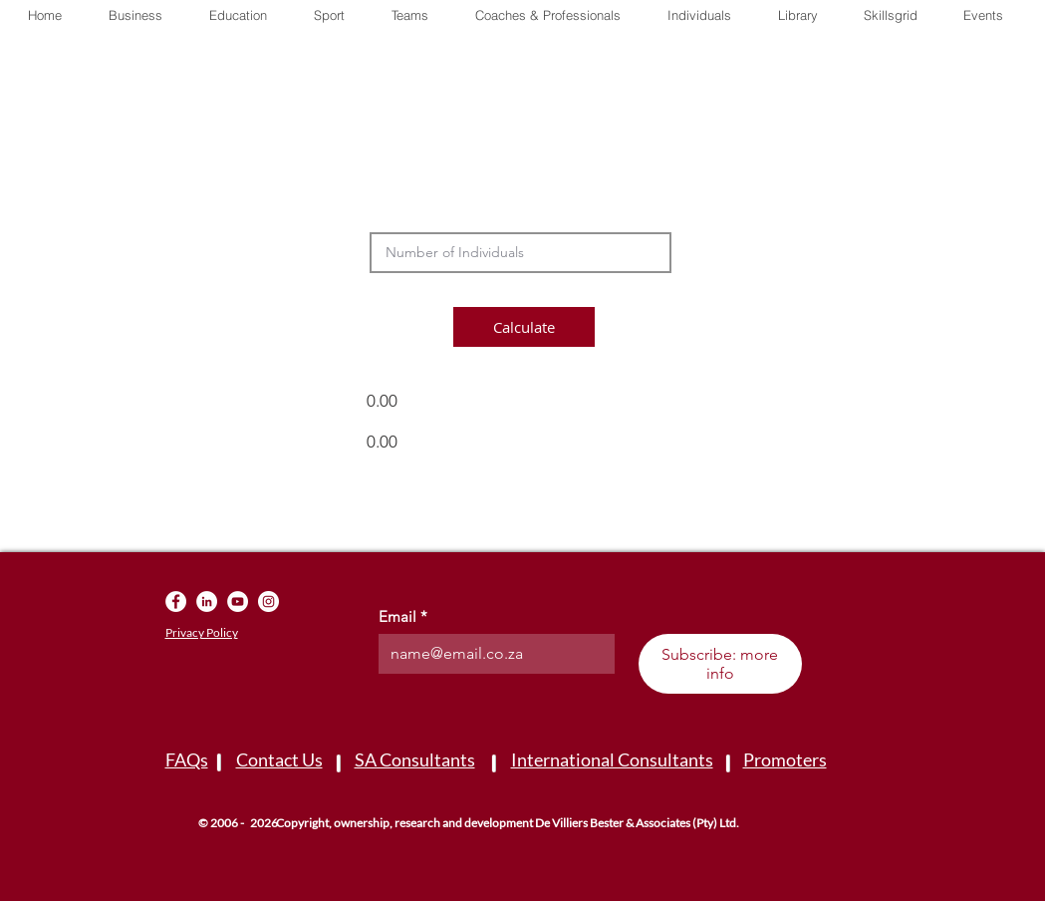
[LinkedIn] (206, 601)
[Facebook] (175, 601)
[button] (797, 15)
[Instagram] (268, 601)
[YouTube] (237, 601)
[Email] (491, 654)
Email (403, 617)
